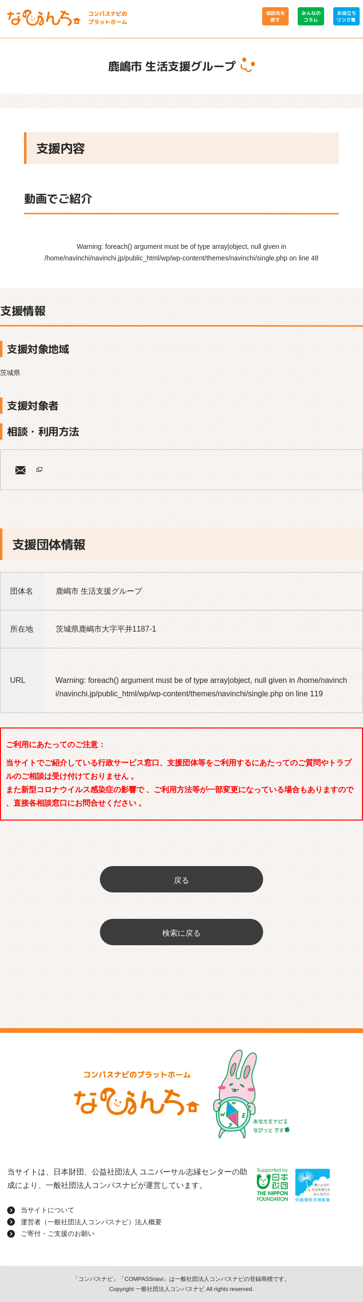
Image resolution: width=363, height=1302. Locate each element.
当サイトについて (47, 1209)
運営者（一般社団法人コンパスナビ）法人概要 (91, 1221)
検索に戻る (181, 933)
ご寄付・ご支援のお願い (58, 1233)
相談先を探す (275, 16)
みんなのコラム (310, 16)
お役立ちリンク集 (346, 16)
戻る (181, 880)
